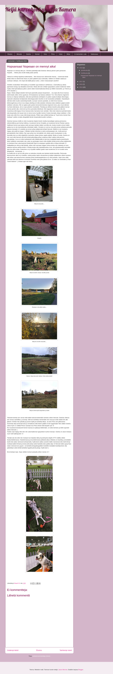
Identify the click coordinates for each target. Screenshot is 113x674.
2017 (81, 81)
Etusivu (10, 54)
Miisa (68, 54)
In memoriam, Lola (80, 54)
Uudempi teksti (12, 650)
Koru (45, 54)
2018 (81, 68)
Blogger (80, 669)
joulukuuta (84, 70)
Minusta (19, 54)
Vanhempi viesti (66, 650)
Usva (60, 54)
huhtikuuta (84, 73)
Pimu (53, 54)
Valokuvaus (94, 54)
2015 (81, 84)
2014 (81, 87)
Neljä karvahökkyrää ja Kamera (40, 9)
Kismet (37, 54)
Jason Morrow (62, 669)
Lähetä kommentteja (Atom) (41, 656)
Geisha (28, 54)
